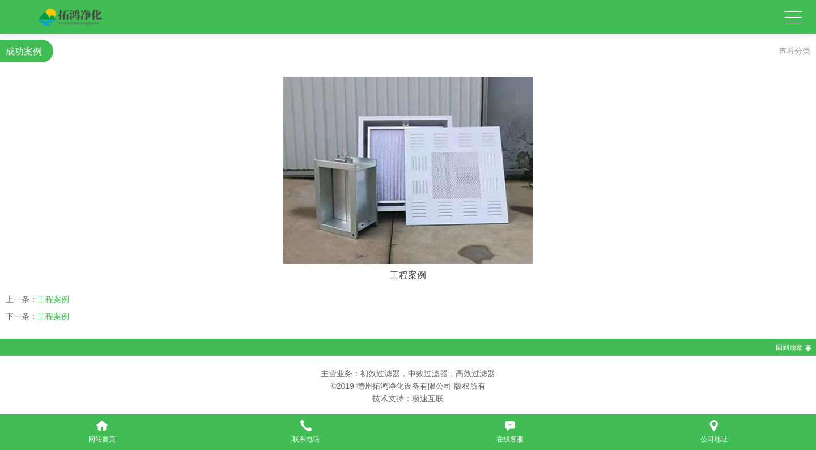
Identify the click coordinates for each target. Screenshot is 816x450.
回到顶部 (789, 347)
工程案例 (53, 299)
